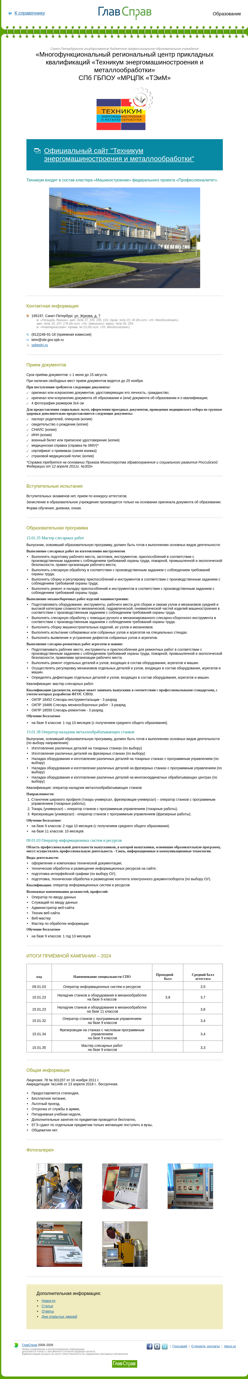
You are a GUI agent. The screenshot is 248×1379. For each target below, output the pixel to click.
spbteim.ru (39, 345)
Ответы (48, 1311)
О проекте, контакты (205, 1346)
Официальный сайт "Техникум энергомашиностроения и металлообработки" (119, 155)
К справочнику (30, 13)
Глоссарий (179, 1346)
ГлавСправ (29, 1345)
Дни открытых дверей (59, 1317)
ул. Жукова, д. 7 (87, 316)
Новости (48, 1301)
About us (230, 1346)
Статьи (47, 1306)
